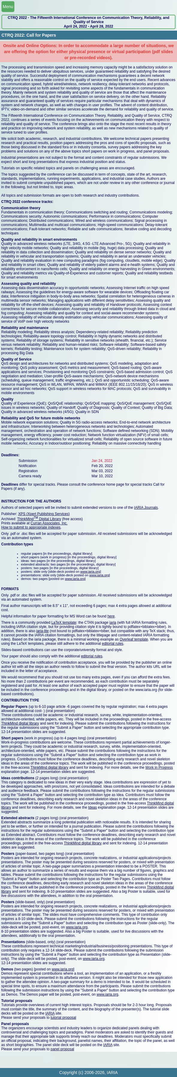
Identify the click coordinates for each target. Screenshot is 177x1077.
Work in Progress (159, 767)
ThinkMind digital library (20, 723)
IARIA (50, 1013)
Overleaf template (134, 639)
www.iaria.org (90, 571)
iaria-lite (42, 631)
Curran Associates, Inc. (49, 523)
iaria (112, 622)
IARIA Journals (146, 507)
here (111, 616)
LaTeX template (63, 622)
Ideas (92, 807)
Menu (8, 6)
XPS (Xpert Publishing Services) (44, 514)
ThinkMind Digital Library (39, 519)
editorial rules (112, 643)
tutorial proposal (63, 1017)
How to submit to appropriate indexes (30, 527)
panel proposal (62, 1049)
